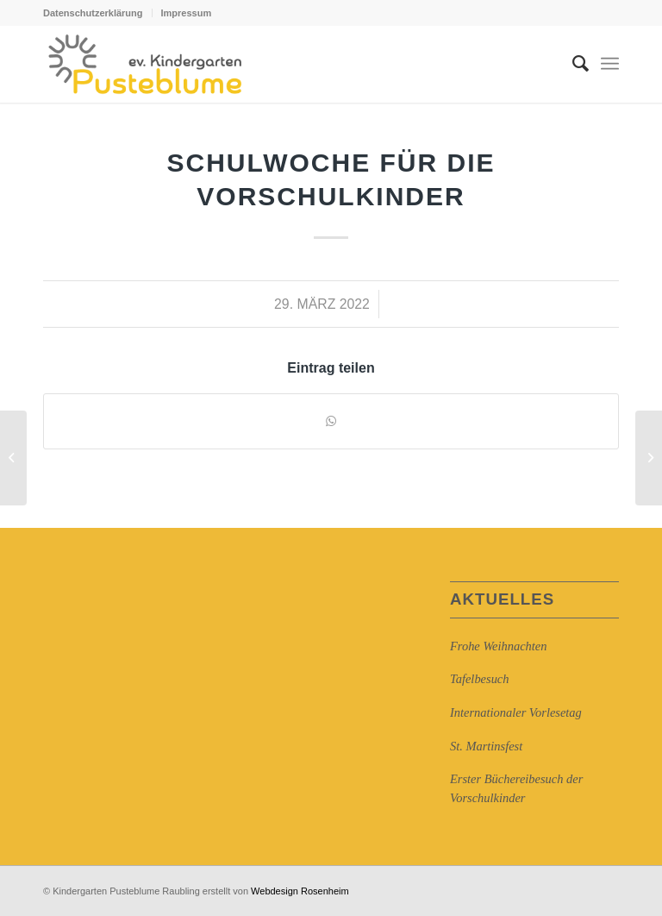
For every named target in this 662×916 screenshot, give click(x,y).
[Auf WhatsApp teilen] (331, 421)
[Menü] (610, 64)
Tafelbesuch (479, 679)
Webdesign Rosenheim (300, 891)
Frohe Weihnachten (498, 646)
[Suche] (572, 64)
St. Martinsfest (486, 746)
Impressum (186, 13)
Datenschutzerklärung (93, 13)
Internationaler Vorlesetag (516, 712)
